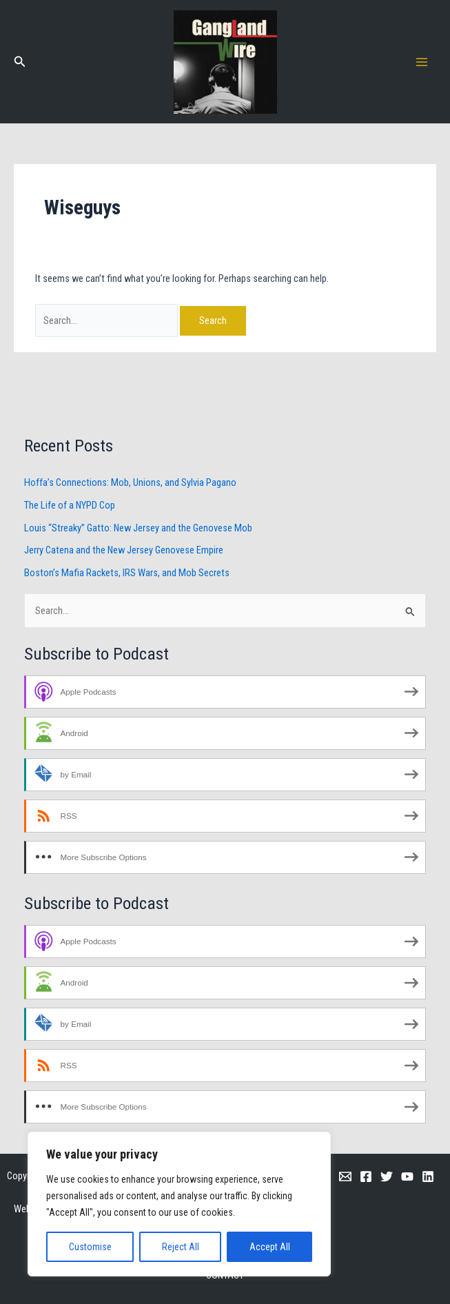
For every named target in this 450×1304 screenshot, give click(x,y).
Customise (90, 1246)
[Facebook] (366, 1176)
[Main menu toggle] (421, 62)
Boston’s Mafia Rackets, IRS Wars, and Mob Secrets (126, 573)
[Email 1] (345, 1176)
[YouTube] (407, 1176)
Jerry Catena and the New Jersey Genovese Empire (123, 550)
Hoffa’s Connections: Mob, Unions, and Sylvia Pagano (130, 482)
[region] (179, 1204)
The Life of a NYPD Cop (69, 505)
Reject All (180, 1246)
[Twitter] (386, 1176)
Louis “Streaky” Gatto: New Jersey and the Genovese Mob (138, 528)
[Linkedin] (428, 1176)
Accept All (269, 1246)
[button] (20, 61)
